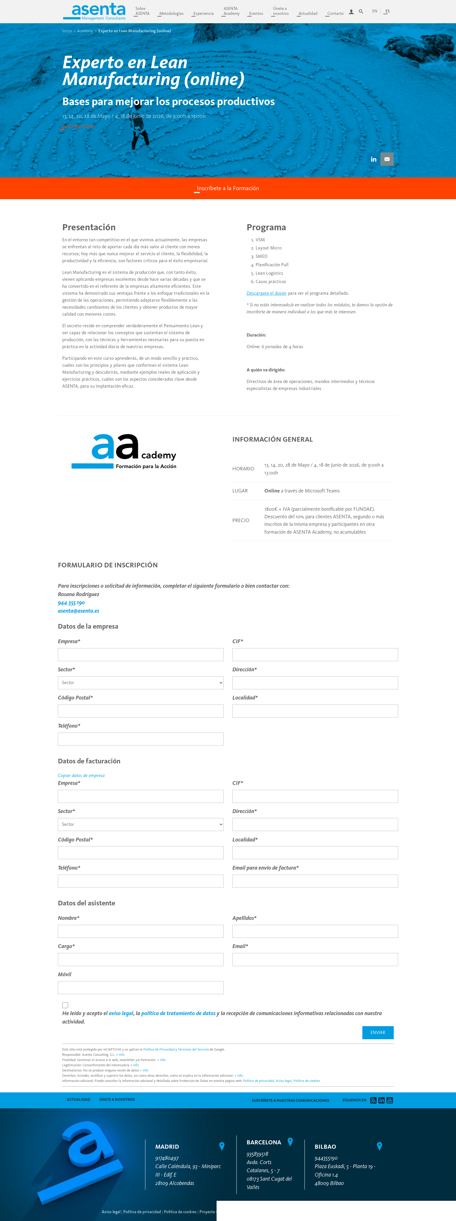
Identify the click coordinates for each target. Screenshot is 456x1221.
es (388, 11)
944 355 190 (71, 602)
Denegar (386, 1021)
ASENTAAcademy (232, 11)
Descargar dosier (78, 126)
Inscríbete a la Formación (228, 188)
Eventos (256, 13)
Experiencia (203, 13)
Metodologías (171, 13)
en (374, 11)
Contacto (335, 13)
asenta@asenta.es (78, 610)
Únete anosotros (281, 11)
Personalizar (386, 1005)
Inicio (67, 30)
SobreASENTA (142, 11)
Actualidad (308, 13)
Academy (85, 30)
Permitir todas (386, 1035)
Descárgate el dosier (267, 293)
